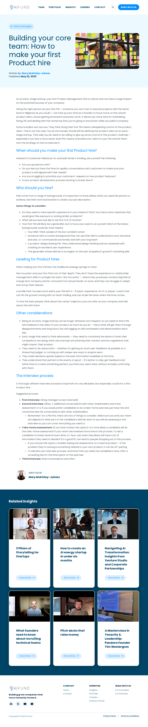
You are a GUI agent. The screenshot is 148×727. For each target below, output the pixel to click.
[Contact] (32, 704)
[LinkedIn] (11, 704)
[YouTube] (25, 704)
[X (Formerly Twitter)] (18, 704)
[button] (113, 7)
